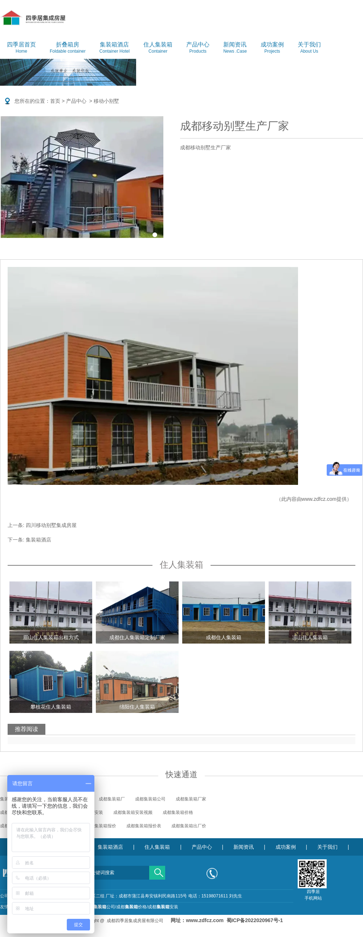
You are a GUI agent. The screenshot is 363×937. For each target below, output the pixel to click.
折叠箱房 (68, 47)
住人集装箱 (157, 47)
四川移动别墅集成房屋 (51, 525)
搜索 (157, 870)
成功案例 (272, 47)
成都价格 (131, 906)
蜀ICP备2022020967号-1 (255, 920)
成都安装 (163, 906)
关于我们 (309, 47)
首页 (55, 101)
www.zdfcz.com (319, 499)
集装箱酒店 (114, 47)
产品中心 (197, 47)
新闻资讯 (235, 47)
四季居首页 (21, 47)
